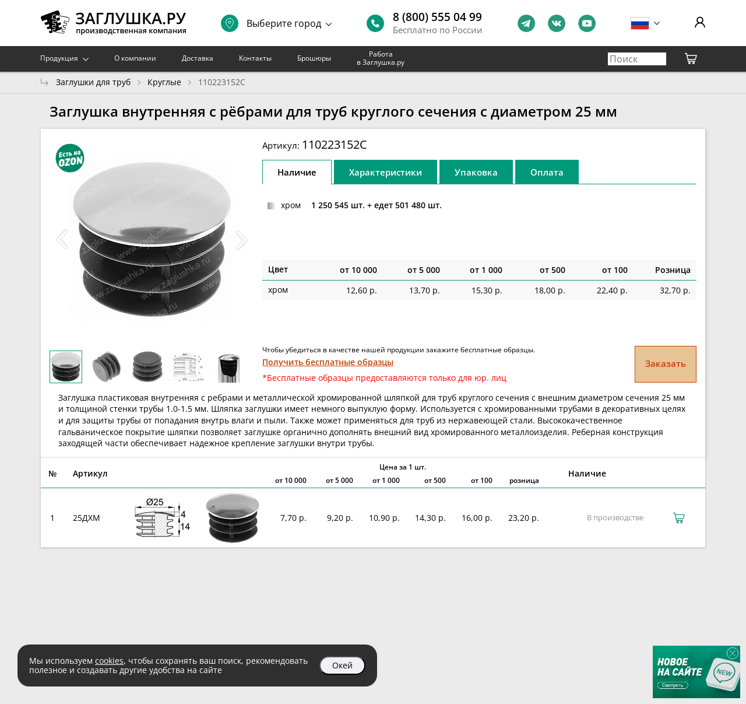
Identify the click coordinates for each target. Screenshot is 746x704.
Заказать (665, 363)
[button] (241, 239)
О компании (135, 58)
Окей (342, 665)
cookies (109, 660)
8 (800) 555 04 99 (437, 16)
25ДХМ (86, 517)
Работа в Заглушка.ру (380, 58)
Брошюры (314, 58)
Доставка (197, 58)
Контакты (255, 58)
